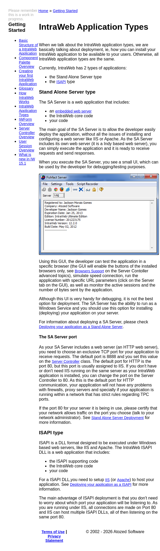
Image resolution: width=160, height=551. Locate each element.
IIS (107, 480)
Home (43, 11)
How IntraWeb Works (26, 97)
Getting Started (65, 11)
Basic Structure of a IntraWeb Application (28, 46)
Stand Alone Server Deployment (117, 418)
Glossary (26, 88)
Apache (123, 480)
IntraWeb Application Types (28, 110)
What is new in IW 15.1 (27, 158)
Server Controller (65, 361)
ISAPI (61, 82)
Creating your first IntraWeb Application (28, 77)
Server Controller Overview (27, 132)
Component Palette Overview (28, 62)
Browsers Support (89, 271)
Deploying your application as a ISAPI (100, 484)
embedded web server (73, 111)
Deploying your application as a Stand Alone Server (80, 327)
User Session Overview (26, 145)
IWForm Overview (26, 121)
